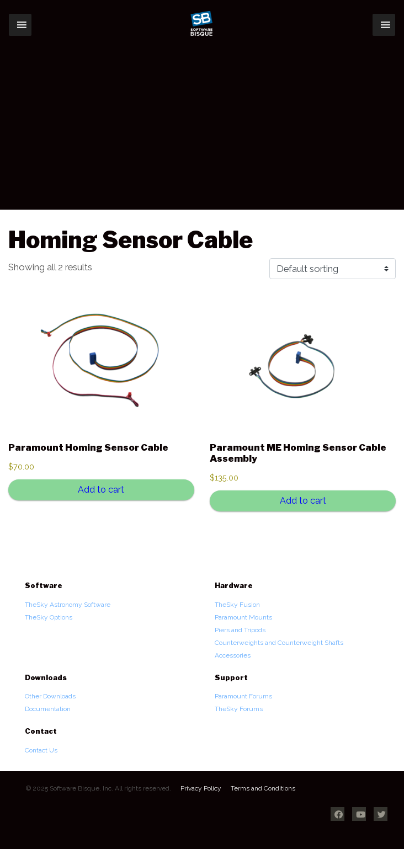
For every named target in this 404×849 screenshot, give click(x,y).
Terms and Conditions (263, 788)
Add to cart (101, 489)
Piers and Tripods (240, 630)
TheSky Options (48, 617)
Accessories (233, 655)
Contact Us (41, 750)
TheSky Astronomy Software (67, 604)
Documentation (48, 709)
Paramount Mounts (243, 617)
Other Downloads (50, 696)
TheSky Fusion (237, 604)
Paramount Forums (243, 696)
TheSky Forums (239, 709)
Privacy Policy (200, 788)
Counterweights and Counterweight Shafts (279, 643)
